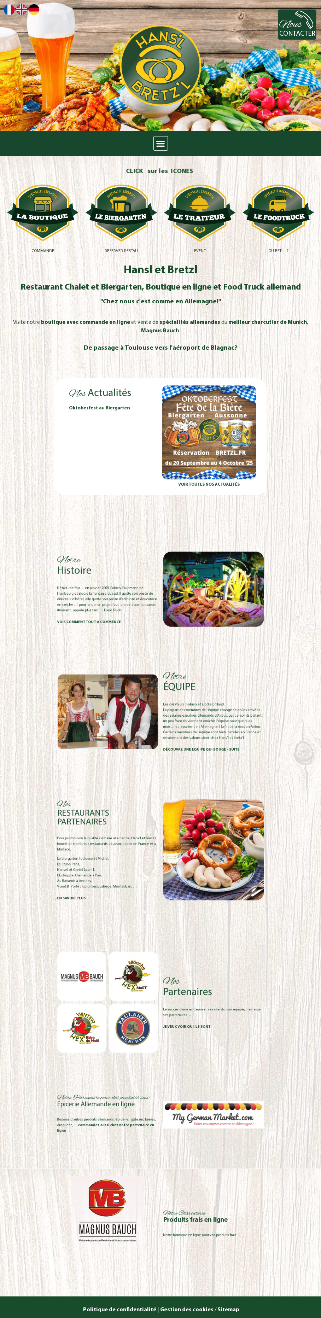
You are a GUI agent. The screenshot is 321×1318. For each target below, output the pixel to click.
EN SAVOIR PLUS (110, 877)
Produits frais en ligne (180, 1220)
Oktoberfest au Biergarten (126, 420)
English (21, 9)
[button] (160, 143)
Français (9, 9)
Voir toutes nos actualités (187, 463)
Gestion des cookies (187, 1310)
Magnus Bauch (160, 331)
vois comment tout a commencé (120, 608)
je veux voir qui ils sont (175, 1016)
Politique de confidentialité (119, 1310)
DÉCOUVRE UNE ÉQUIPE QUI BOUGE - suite (183, 733)
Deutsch (34, 9)
